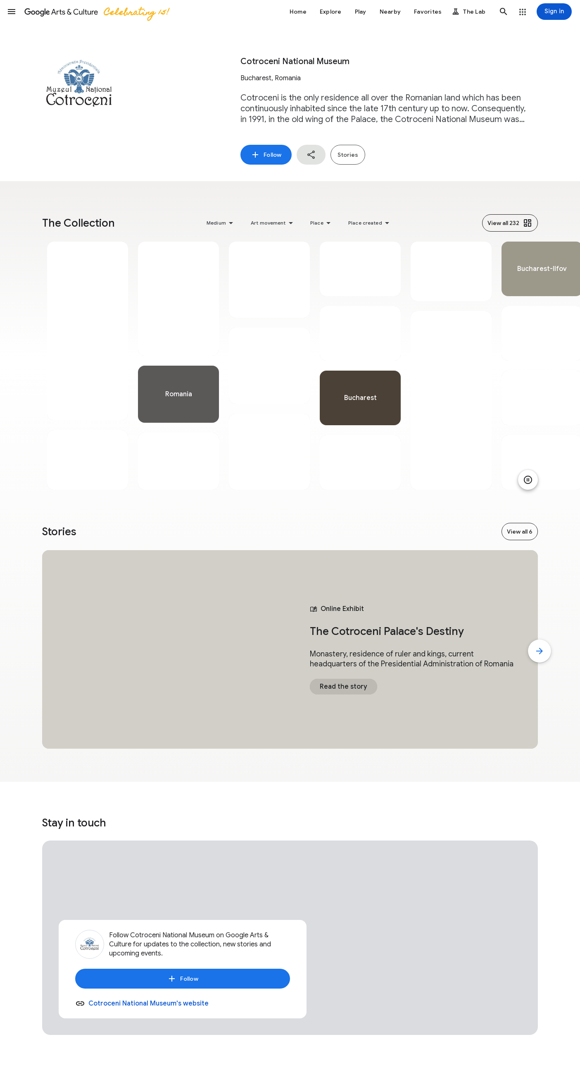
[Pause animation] (528, 480)
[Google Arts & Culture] (96, 11)
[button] (11, 12)
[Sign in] (554, 11)
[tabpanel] (87, 366)
